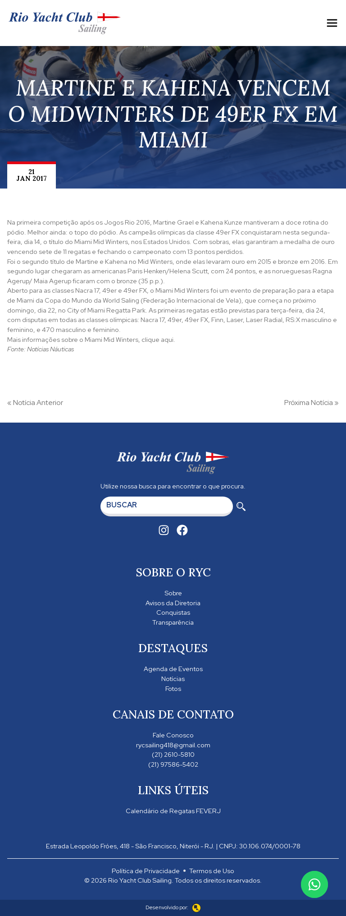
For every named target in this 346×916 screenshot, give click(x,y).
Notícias (173, 678)
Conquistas (173, 612)
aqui (167, 339)
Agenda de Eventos (173, 668)
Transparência (173, 622)
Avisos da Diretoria (173, 602)
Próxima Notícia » (311, 402)
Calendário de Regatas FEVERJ (173, 810)
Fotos (173, 688)
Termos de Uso (211, 870)
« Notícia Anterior (35, 402)
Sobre (173, 593)
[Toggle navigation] (332, 23)
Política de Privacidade (146, 870)
